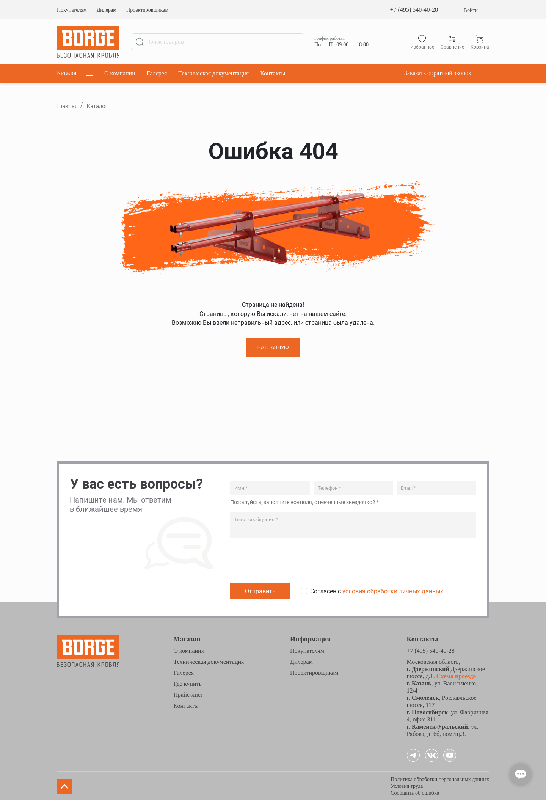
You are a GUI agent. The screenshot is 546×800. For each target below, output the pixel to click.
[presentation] (287, 561)
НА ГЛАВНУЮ (273, 347)
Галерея (157, 73)
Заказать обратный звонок (437, 73)
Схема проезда (455, 675)
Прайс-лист (188, 693)
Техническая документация (213, 73)
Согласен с (376, 590)
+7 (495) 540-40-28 (414, 9)
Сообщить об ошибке (415, 792)
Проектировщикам (147, 10)
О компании (119, 73)
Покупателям (72, 10)
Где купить (188, 682)
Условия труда (407, 785)
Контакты (272, 73)
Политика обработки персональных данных (440, 778)
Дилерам (106, 10)
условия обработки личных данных (392, 590)
